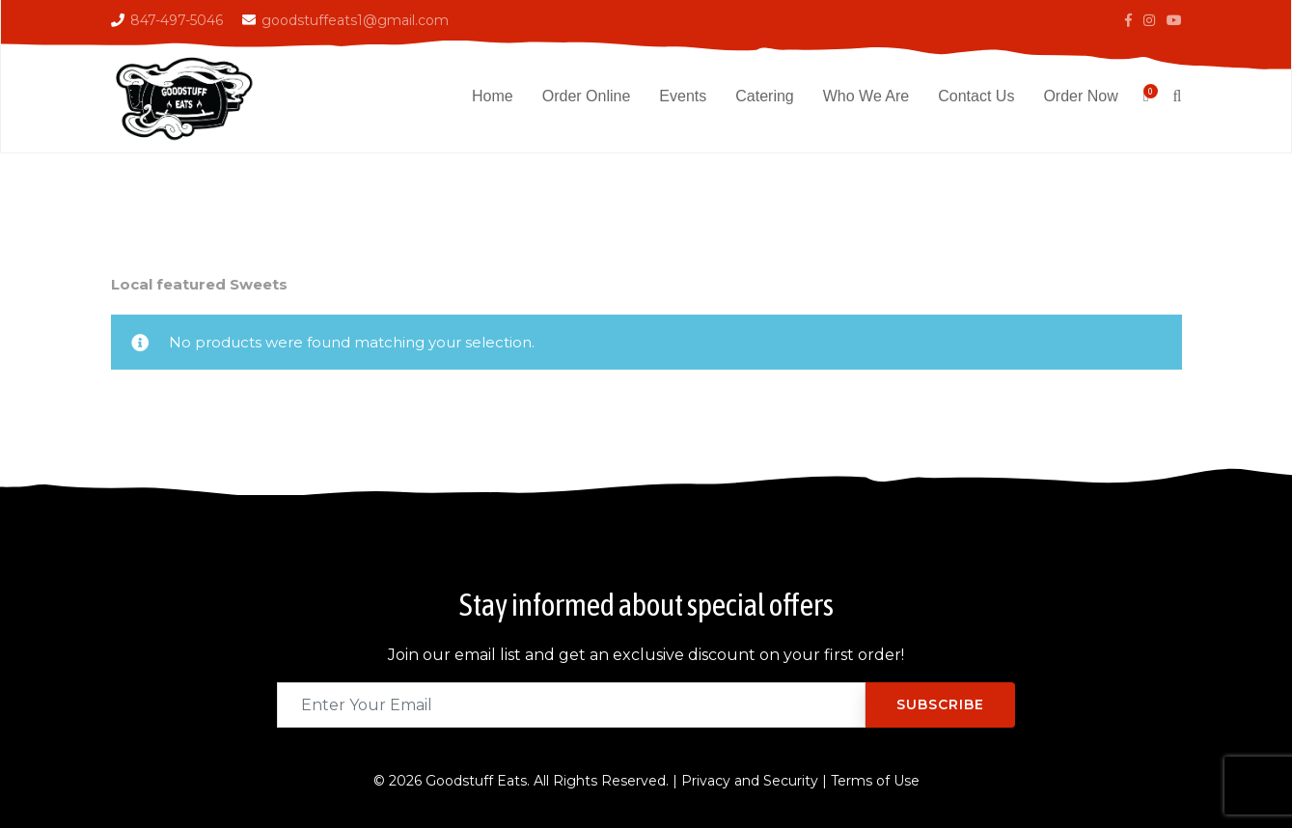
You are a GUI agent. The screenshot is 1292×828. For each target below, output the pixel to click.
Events (682, 96)
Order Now (1080, 96)
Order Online (586, 96)
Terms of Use (875, 780)
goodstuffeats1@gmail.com (355, 20)
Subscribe (940, 704)
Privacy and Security (749, 780)
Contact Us (976, 96)
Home (492, 96)
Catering (764, 96)
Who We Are (866, 96)
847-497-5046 (176, 20)
